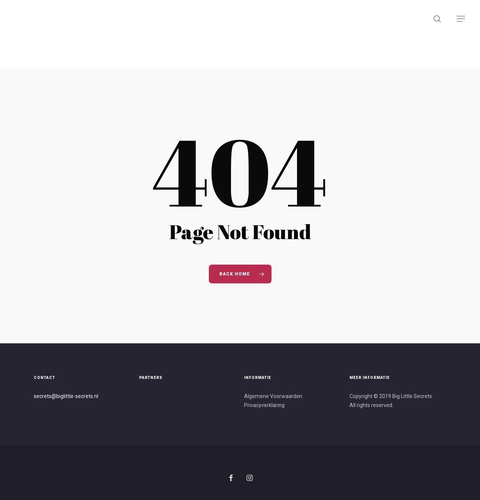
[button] (461, 19)
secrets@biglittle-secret (62, 396)
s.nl (94, 396)
